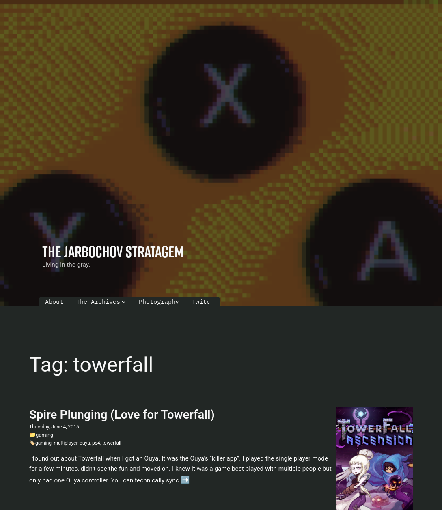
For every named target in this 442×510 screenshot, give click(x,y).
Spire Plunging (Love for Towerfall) (122, 415)
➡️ (185, 480)
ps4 (96, 443)
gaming (44, 435)
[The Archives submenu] (123, 301)
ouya (85, 443)
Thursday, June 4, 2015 (54, 427)
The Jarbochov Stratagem (113, 251)
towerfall (111, 443)
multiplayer (65, 443)
